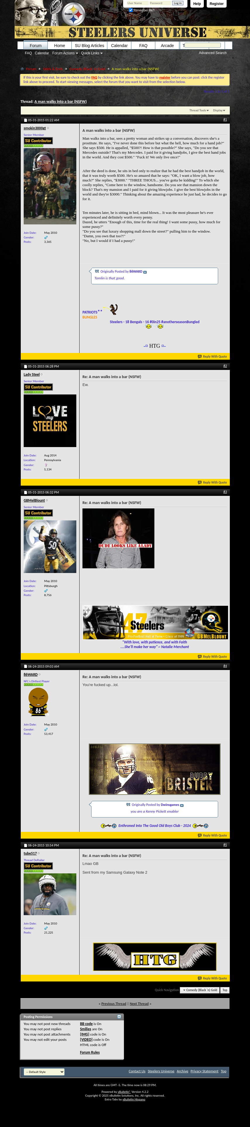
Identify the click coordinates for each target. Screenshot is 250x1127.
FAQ (28, 53)
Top (225, 990)
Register (217, 4)
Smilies (85, 1029)
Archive (182, 1071)
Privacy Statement (204, 1071)
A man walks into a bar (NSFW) (61, 101)
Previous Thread (113, 1003)
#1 (225, 119)
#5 (225, 845)
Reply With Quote (212, 357)
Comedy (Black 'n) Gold (87, 69)
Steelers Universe (161, 1071)
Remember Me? (141, 10)
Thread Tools (197, 110)
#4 (225, 666)
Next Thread (139, 1003)
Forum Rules (90, 1052)
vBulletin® (124, 1092)
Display (218, 110)
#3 (225, 492)
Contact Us (137, 1071)
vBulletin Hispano (134, 1099)
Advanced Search (213, 53)
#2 (225, 366)
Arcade (167, 45)
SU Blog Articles (89, 45)
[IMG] (84, 1034)
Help (197, 4)
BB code (86, 1024)
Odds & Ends (53, 69)
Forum (36, 45)
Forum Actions (63, 53)
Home (59, 45)
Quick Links (90, 53)
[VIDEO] (86, 1039)
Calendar (42, 53)
